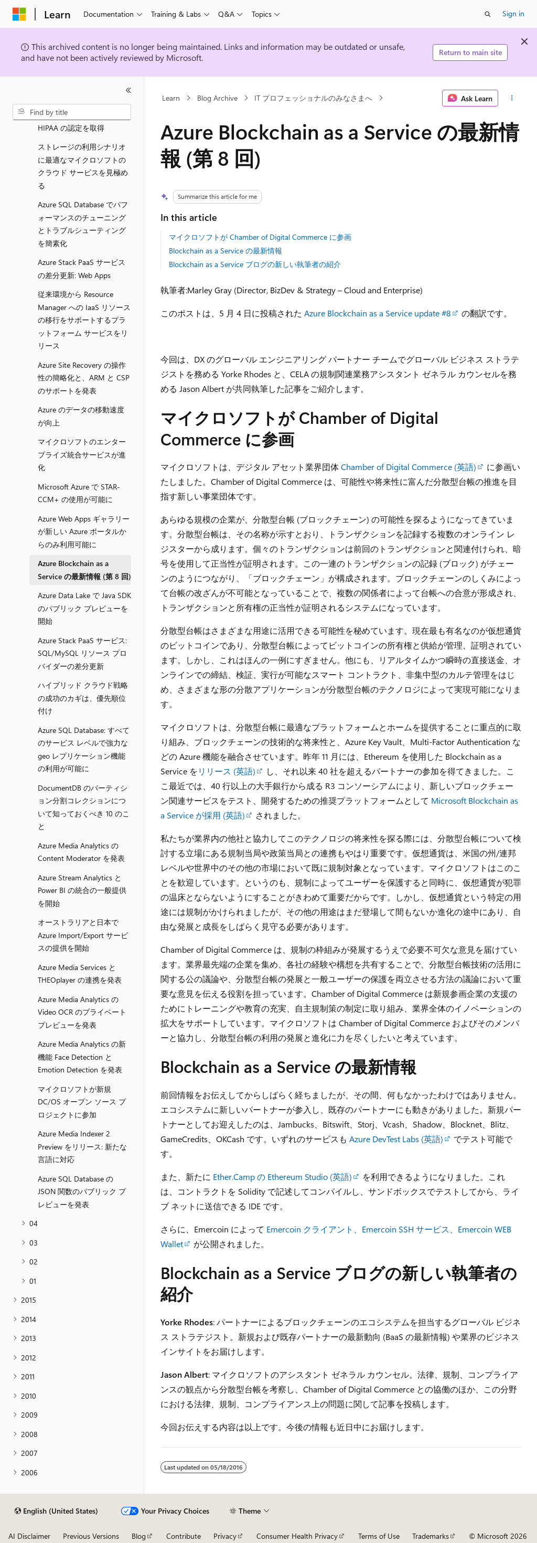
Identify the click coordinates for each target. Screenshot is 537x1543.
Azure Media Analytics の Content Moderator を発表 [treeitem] (81, 852)
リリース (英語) (226, 770)
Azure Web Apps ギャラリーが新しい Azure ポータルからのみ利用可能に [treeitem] (84, 531)
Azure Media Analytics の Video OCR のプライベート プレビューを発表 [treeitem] (82, 1012)
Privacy (225, 1536)
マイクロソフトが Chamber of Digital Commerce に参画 (260, 237)
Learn (171, 98)
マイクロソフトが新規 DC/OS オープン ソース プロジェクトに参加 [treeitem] (82, 1102)
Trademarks (430, 1536)
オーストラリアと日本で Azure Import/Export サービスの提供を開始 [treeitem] (83, 935)
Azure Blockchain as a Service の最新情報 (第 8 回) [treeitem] (84, 569)
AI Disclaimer (29, 1536)
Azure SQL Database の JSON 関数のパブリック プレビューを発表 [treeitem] (82, 1191)
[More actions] (511, 98)
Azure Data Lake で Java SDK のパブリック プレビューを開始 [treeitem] (84, 608)
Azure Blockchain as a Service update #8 (377, 312)
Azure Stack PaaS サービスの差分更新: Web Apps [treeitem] (81, 268)
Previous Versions (91, 1536)
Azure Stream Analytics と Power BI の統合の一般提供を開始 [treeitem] (82, 890)
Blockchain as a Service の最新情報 (225, 251)
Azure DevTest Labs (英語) (396, 1138)
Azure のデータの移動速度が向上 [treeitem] (81, 416)
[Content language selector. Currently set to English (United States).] (56, 1511)
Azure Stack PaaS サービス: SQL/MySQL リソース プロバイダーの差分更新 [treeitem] (82, 653)
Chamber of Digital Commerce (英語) (408, 466)
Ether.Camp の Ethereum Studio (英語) (282, 1176)
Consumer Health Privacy (297, 1536)
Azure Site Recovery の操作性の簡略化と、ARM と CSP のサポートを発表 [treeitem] (84, 378)
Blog (139, 1536)
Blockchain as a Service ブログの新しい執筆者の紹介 (255, 264)
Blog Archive (217, 98)
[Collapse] (128, 90)
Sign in (513, 13)
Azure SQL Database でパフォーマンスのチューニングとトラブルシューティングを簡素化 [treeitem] (83, 223)
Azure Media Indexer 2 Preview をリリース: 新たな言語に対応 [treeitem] (82, 1146)
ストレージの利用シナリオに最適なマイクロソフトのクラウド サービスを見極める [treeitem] (83, 166)
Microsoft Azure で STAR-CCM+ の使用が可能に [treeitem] (79, 493)
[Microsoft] (19, 14)
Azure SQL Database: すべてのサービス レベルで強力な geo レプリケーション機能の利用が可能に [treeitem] (84, 749)
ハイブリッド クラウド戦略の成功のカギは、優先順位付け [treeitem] (83, 698)
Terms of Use (379, 1536)
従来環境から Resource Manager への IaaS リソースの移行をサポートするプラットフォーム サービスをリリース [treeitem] (84, 319)
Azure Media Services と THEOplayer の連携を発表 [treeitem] (80, 973)
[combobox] (72, 112)
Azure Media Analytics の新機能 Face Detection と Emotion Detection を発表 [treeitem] (82, 1056)
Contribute (183, 1536)
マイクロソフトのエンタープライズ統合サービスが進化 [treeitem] (82, 454)
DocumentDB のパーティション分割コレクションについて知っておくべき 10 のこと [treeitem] (84, 807)
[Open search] (487, 14)
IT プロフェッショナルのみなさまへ (313, 98)
